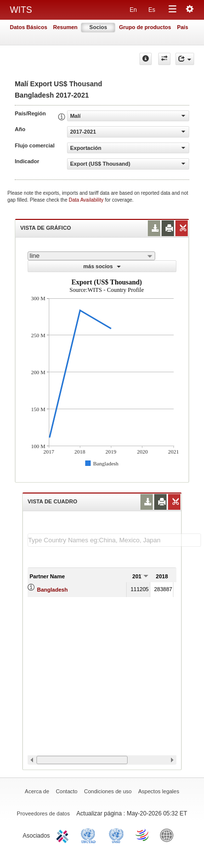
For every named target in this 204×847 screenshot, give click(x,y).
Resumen (65, 27)
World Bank (169, 835)
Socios (98, 27)
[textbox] (114, 540)
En (133, 9)
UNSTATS (116, 835)
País (182, 27)
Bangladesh (52, 590)
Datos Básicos (28, 27)
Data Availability (87, 200)
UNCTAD (90, 835)
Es (151, 9)
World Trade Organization (143, 835)
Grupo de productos (145, 27)
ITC (64, 835)
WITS (21, 10)
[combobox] (91, 255)
